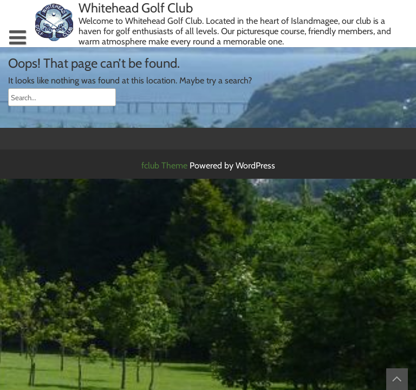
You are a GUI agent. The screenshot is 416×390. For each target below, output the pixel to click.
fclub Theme (165, 165)
